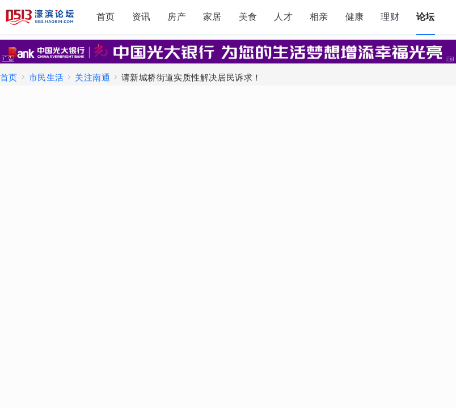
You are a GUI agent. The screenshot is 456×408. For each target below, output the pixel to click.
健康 (354, 17)
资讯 (141, 17)
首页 (105, 17)
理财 (390, 17)
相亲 (319, 17)
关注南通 (92, 77)
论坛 (425, 17)
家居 (212, 17)
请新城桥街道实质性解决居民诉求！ (191, 77)
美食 (248, 17)
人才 (283, 17)
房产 (176, 17)
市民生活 (46, 77)
